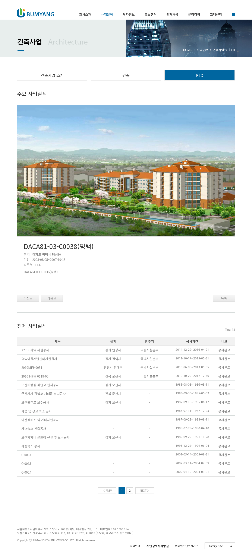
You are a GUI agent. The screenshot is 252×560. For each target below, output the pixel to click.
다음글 (51, 298)
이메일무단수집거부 (186, 546)
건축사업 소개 (52, 75)
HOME (187, 50)
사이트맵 (135, 546)
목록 (224, 298)
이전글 (27, 298)
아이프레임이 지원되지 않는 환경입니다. (126, 413)
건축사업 (218, 50)
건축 (126, 75)
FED (199, 75)
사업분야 (202, 50)
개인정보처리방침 (158, 546)
